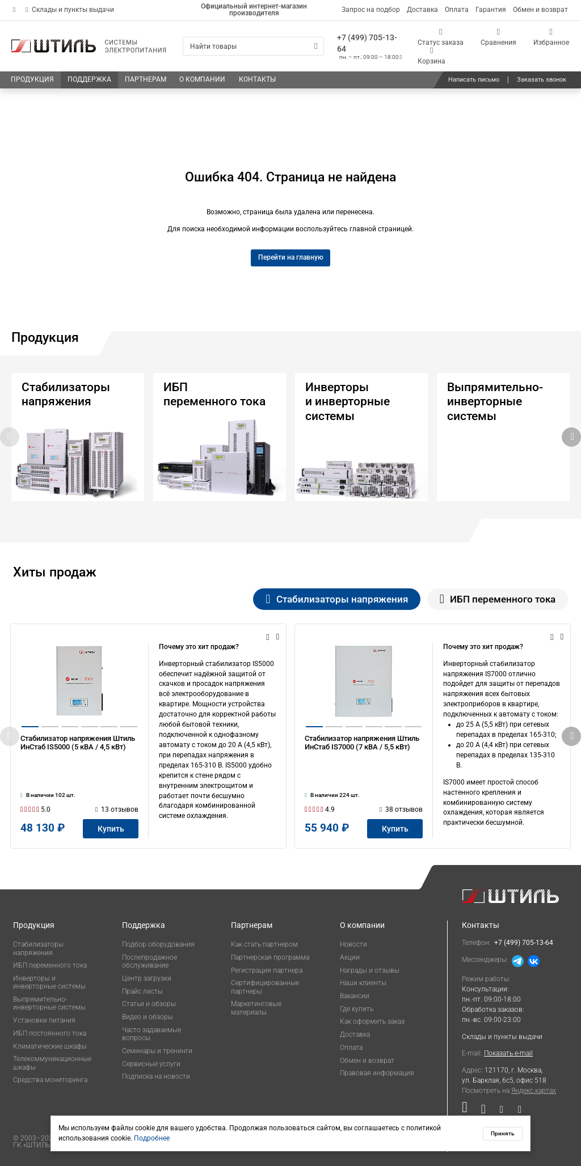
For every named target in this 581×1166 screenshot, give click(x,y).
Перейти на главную (290, 257)
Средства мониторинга (50, 1080)
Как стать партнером (264, 944)
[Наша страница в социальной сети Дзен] (501, 1111)
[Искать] (316, 46)
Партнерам (251, 925)
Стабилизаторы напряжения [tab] (336, 599)
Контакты (480, 925)
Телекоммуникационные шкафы (52, 1063)
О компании (362, 925)
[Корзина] (432, 55)
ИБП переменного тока (50, 965)
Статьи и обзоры (149, 1004)
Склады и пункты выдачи (69, 10)
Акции (350, 957)
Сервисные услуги (151, 1064)
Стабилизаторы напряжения (38, 948)
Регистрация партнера (266, 970)
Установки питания (44, 1020)
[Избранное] (551, 37)
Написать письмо (473, 79)
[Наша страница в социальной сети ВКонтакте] (483, 1111)
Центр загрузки (146, 978)
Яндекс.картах (533, 1091)
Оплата (457, 10)
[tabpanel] (290, 736)
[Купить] (110, 828)
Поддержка (143, 925)
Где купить (356, 1009)
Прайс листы (142, 991)
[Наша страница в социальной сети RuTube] (468, 1111)
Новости (353, 944)
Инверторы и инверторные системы (49, 982)
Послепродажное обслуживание (149, 961)
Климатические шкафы (50, 1046)
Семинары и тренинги (157, 1051)
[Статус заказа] (441, 37)
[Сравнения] (498, 37)
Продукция (33, 925)
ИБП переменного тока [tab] (497, 599)
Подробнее (152, 1138)
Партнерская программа (270, 957)
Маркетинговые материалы (256, 1008)
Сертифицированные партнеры (265, 987)
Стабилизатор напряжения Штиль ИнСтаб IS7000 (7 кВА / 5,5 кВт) (362, 756)
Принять (503, 1133)
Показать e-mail (508, 1053)
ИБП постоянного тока (49, 1033)
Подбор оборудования (158, 944)
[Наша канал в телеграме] (516, 1111)
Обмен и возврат (540, 10)
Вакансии (354, 996)
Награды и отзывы (369, 970)
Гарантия (490, 10)
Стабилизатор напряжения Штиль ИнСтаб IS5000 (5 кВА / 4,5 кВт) (77, 756)
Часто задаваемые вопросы (151, 1034)
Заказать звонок (541, 79)
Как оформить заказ (372, 1021)
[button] (571, 437)
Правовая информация (377, 1073)
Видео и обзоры (147, 1017)
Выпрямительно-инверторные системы (49, 1003)
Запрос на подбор (371, 10)
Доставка (422, 10)
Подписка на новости (156, 1076)
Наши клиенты (363, 983)
